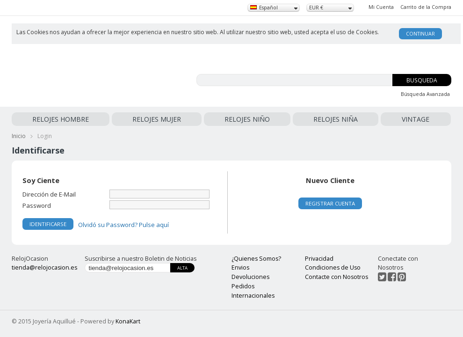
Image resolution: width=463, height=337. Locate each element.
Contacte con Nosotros (336, 277)
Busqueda (421, 80)
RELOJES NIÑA (337, 119)
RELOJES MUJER (158, 119)
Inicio (19, 136)
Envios (240, 267)
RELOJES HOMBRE (60, 119)
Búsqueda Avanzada (425, 94)
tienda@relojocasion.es (44, 267)
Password (36, 205)
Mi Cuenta (381, 7)
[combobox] (273, 8)
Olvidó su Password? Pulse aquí (123, 224)
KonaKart (128, 321)
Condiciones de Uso (333, 267)
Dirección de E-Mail (49, 194)
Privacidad (319, 259)
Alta (182, 268)
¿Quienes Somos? (256, 259)
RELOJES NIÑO (249, 119)
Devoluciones (250, 277)
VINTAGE (416, 119)
